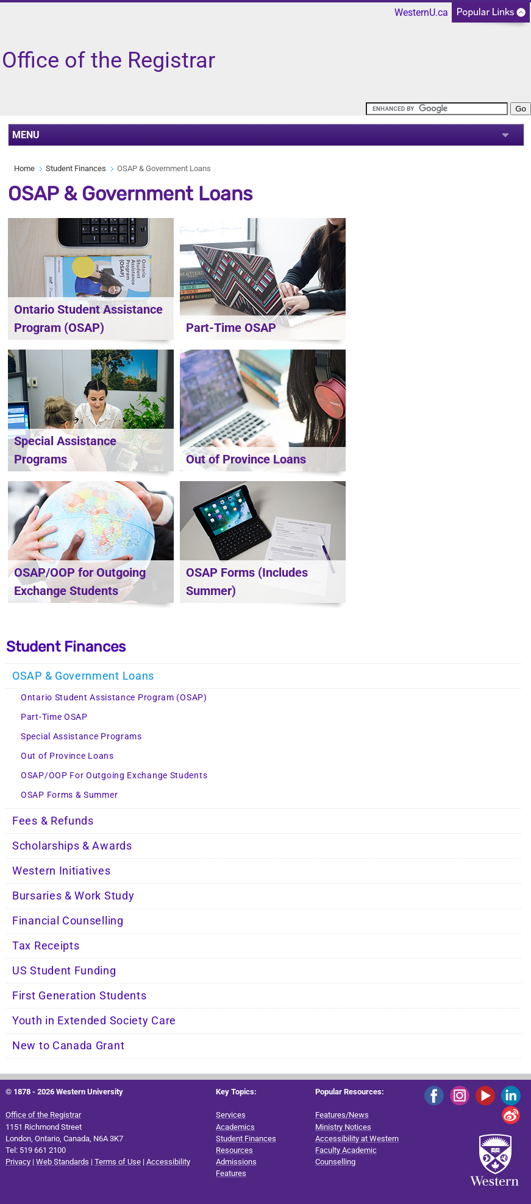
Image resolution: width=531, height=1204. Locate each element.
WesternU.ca (421, 12)
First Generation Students (79, 996)
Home (24, 168)
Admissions (236, 1161)
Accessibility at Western (357, 1138)
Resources (234, 1150)
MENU (26, 135)
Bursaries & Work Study (73, 896)
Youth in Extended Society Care (94, 1021)
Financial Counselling (68, 921)
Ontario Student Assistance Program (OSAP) (114, 697)
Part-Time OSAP (54, 717)
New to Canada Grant (68, 1046)
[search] (437, 108)
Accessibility (168, 1161)
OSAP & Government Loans (83, 676)
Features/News (342, 1114)
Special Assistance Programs (81, 736)
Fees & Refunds (53, 821)
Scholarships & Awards (72, 846)
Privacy (17, 1161)
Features (231, 1173)
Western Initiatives (61, 871)
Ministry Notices (343, 1127)
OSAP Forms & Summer (69, 795)
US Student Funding (64, 971)
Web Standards (62, 1161)
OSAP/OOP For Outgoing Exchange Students (114, 775)
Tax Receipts (45, 946)
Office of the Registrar (43, 1114)
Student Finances (76, 168)
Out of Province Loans (67, 756)
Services (231, 1114)
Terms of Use (117, 1161)
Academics (235, 1127)
